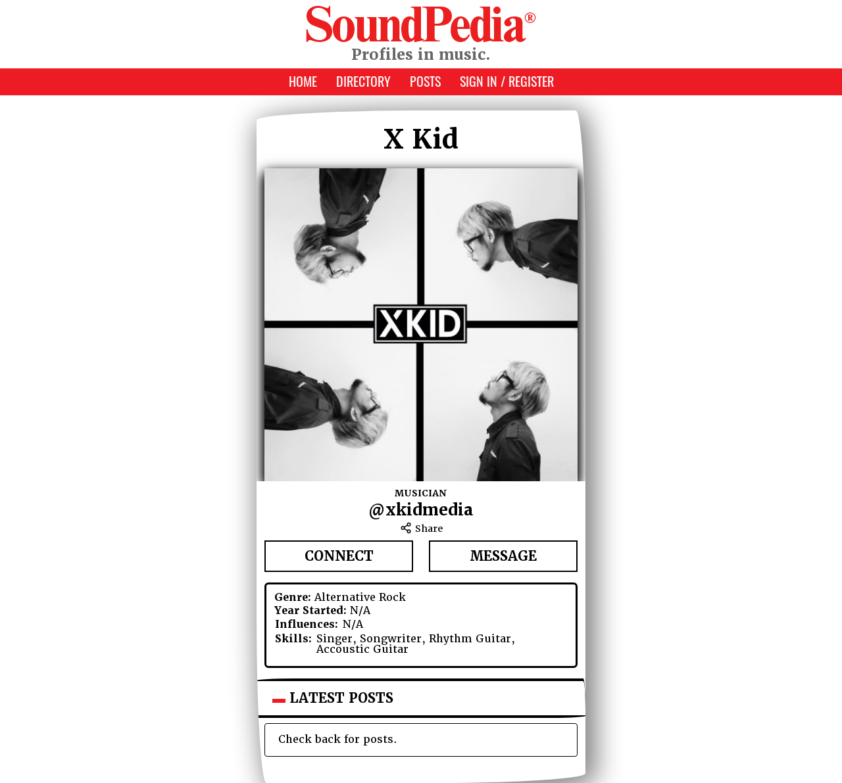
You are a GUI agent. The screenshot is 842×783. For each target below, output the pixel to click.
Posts (425, 81)
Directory (363, 81)
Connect (339, 556)
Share (421, 528)
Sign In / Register (507, 81)
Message (503, 556)
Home (303, 81)
